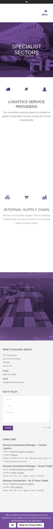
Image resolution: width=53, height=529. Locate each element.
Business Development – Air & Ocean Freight (25, 480)
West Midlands (17, 487)
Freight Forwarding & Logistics (21, 452)
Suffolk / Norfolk (17, 473)
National (14, 455)
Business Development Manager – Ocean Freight (27, 466)
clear (45, 427)
